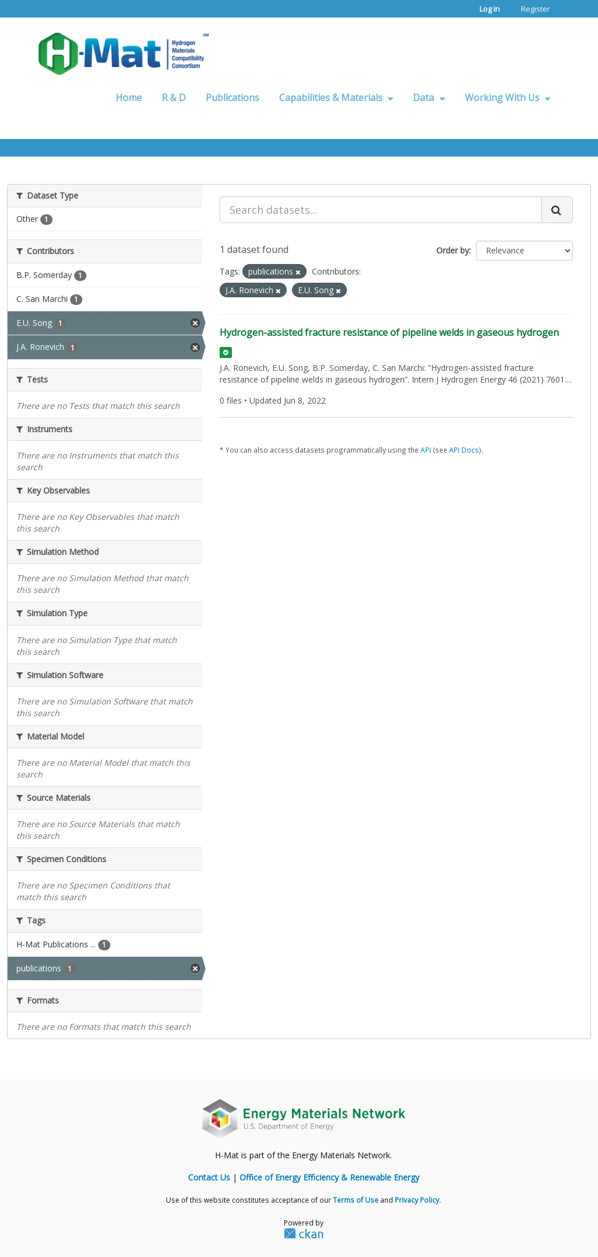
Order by (452, 250)
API (425, 449)
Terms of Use (355, 1199)
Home (129, 97)
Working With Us (507, 97)
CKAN (304, 1233)
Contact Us (209, 1177)
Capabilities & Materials (336, 97)
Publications (232, 97)
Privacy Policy (417, 1199)
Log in (489, 9)
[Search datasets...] (381, 209)
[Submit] (557, 209)
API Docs (464, 449)
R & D (174, 97)
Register (535, 9)
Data (428, 97)
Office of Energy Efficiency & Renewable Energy (329, 1177)
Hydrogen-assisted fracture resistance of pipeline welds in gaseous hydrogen (389, 332)
